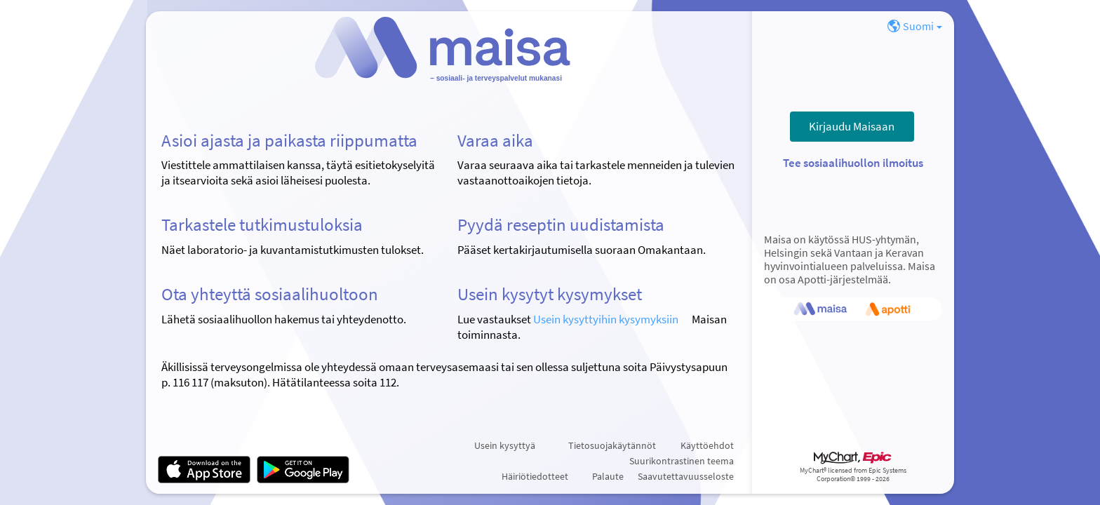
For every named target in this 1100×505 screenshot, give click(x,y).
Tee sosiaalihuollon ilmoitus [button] (853, 162)
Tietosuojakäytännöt (612, 445)
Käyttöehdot (707, 445)
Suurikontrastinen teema (681, 460)
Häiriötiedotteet (535, 476)
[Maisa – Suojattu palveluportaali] (449, 53)
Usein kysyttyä (504, 445)
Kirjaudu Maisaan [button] (851, 126)
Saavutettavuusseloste (686, 476)
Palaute (608, 476)
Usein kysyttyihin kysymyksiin (605, 319)
